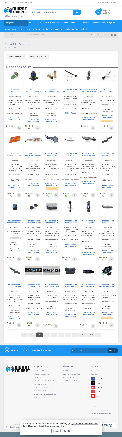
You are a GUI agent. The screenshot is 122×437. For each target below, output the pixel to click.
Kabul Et (67, 431)
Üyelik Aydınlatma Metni (44, 381)
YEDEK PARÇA (11, 29)
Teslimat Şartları (41, 387)
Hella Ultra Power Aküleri (76, 29)
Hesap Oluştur (102, 2)
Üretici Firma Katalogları (53, 29)
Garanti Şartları (41, 384)
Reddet (55, 431)
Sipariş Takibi (68, 377)
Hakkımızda (96, 371)
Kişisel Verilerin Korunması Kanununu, (84, 424)
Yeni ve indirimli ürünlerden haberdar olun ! (34, 350)
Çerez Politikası (41, 377)
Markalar (85, 23)
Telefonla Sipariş (70, 381)
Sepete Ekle (19, 128)
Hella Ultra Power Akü (49, 23)
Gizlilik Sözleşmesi (42, 374)
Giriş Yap (113, 2)
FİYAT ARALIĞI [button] (38, 57)
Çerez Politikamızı (45, 426)
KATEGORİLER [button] (16, 57)
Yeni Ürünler (39, 397)
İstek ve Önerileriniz (71, 374)
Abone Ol (113, 351)
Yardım (66, 371)
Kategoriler (15, 22)
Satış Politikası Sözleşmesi (45, 394)
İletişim (94, 374)
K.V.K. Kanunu (39, 371)
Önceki (32, 334)
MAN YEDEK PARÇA (69, 23)
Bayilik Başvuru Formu (30, 29)
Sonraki (90, 334)
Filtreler (32, 23)
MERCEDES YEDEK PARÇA (102, 23)
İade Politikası (40, 391)
